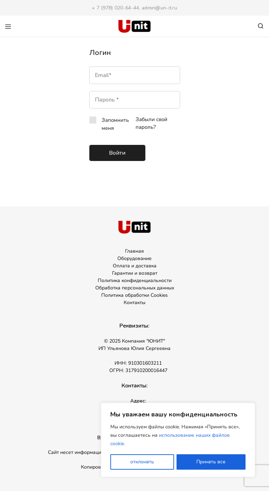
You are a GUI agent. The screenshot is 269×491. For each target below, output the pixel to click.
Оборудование (134, 258)
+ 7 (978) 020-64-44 (115, 8)
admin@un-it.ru (159, 8)
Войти (117, 153)
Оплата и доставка (135, 265)
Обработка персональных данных (134, 288)
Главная (134, 251)
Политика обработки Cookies (134, 295)
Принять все (211, 461)
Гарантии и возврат (134, 273)
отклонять (142, 461)
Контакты (134, 302)
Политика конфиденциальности (135, 280)
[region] (178, 440)
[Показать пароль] (147, 99)
